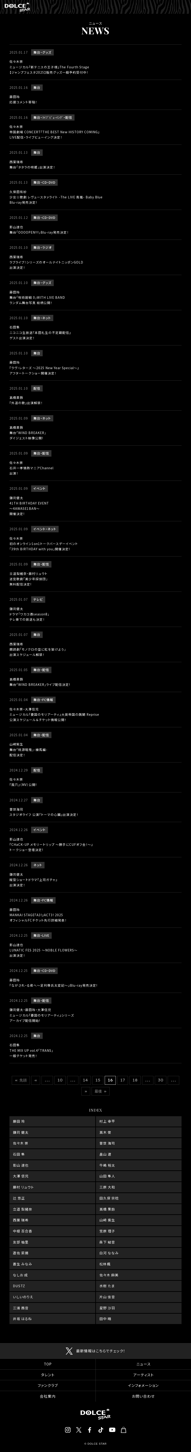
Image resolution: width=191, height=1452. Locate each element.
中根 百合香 (22, 1231)
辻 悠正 (19, 1198)
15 (97, 1080)
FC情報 (47, 699)
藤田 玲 (19, 1121)
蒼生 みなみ (22, 1263)
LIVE (45, 935)
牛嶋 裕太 (107, 1165)
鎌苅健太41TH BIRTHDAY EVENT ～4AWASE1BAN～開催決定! (29, 506)
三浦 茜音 (21, 1307)
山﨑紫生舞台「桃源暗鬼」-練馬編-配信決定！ (28, 749)
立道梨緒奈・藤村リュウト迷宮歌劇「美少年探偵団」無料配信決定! (28, 578)
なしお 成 (20, 1274)
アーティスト (143, 1374)
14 (85, 1080)
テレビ (38, 599)
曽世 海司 (107, 1143)
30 (160, 1080)
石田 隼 (19, 1154)
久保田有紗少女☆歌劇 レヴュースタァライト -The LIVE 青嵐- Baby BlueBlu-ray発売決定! (56, 197)
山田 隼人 (107, 1176)
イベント (39, 488)
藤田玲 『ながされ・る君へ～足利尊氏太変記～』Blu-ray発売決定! (53, 983)
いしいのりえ (23, 1296)
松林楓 (104, 1263)
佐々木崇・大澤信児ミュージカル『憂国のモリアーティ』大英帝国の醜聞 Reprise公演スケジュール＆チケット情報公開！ (54, 714)
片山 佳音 (107, 1296)
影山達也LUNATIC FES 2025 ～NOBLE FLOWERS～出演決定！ (43, 950)
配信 (68, 117)
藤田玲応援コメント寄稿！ (23, 99)
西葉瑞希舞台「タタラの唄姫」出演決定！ (32, 164)
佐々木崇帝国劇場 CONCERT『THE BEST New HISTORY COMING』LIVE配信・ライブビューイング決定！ (54, 131)
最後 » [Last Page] (101, 1091)
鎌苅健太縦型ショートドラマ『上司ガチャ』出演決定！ (33, 879)
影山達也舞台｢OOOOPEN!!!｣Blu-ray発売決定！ (39, 230)
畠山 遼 (105, 1154)
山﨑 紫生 (107, 1219)
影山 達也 (21, 1165)
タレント (47, 1374)
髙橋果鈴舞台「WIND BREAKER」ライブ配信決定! (39, 682)
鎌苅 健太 (21, 1132)
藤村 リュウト (23, 1187)
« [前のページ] (35, 1080)
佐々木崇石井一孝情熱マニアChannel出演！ (31, 467)
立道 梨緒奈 (22, 1209)
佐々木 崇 (20, 1143)
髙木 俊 (105, 1132)
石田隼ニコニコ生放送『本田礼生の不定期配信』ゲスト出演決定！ (40, 332)
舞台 (36, 52)
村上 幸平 (107, 1121)
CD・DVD (48, 182)
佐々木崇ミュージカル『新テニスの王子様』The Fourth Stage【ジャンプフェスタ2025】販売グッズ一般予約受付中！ (49, 66)
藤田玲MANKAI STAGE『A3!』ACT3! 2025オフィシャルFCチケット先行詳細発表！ (38, 914)
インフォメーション (143, 1385)
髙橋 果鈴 (107, 1209)
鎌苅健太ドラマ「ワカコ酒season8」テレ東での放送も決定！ (29, 614)
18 (134, 1080)
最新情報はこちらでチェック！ (100, 1350)
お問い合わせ (143, 1396)
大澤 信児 (21, 1176)
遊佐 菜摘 (21, 1252)
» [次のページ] (85, 1091)
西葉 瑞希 (21, 1219)
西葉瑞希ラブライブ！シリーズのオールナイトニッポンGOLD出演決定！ (46, 262)
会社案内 (48, 1396)
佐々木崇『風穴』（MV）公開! (23, 782)
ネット (46, 318)
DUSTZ (19, 1285)
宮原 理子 (107, 1231)
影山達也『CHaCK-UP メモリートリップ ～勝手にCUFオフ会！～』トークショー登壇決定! (51, 844)
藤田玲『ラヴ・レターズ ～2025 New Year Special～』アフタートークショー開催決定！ (44, 367)
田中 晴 (105, 1318)
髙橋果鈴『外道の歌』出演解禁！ (26, 400)
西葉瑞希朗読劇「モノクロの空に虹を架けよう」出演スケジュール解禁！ (37, 649)
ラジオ (47, 247)
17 (122, 1080)
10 (60, 1080)
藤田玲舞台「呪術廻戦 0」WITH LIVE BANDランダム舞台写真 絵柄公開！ (37, 297)
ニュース (143, 1364)
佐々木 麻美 (109, 1274)
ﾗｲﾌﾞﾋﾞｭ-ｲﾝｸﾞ (52, 117)
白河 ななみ (109, 1252)
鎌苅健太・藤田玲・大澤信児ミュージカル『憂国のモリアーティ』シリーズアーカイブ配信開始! (41, 1015)
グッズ (46, 52)
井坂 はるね (22, 1318)
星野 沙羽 (107, 1307)
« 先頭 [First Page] (21, 1080)
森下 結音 (107, 1242)
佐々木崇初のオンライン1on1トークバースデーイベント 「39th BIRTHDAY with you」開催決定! (43, 543)
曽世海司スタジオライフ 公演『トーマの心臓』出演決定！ (43, 812)
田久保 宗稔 (109, 1198)
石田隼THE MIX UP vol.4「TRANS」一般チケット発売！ (31, 1050)
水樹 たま (107, 1285)
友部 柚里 (21, 1242)
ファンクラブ (48, 1385)
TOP (48, 1364)
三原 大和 (107, 1187)
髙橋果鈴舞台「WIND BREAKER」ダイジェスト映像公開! (27, 432)
